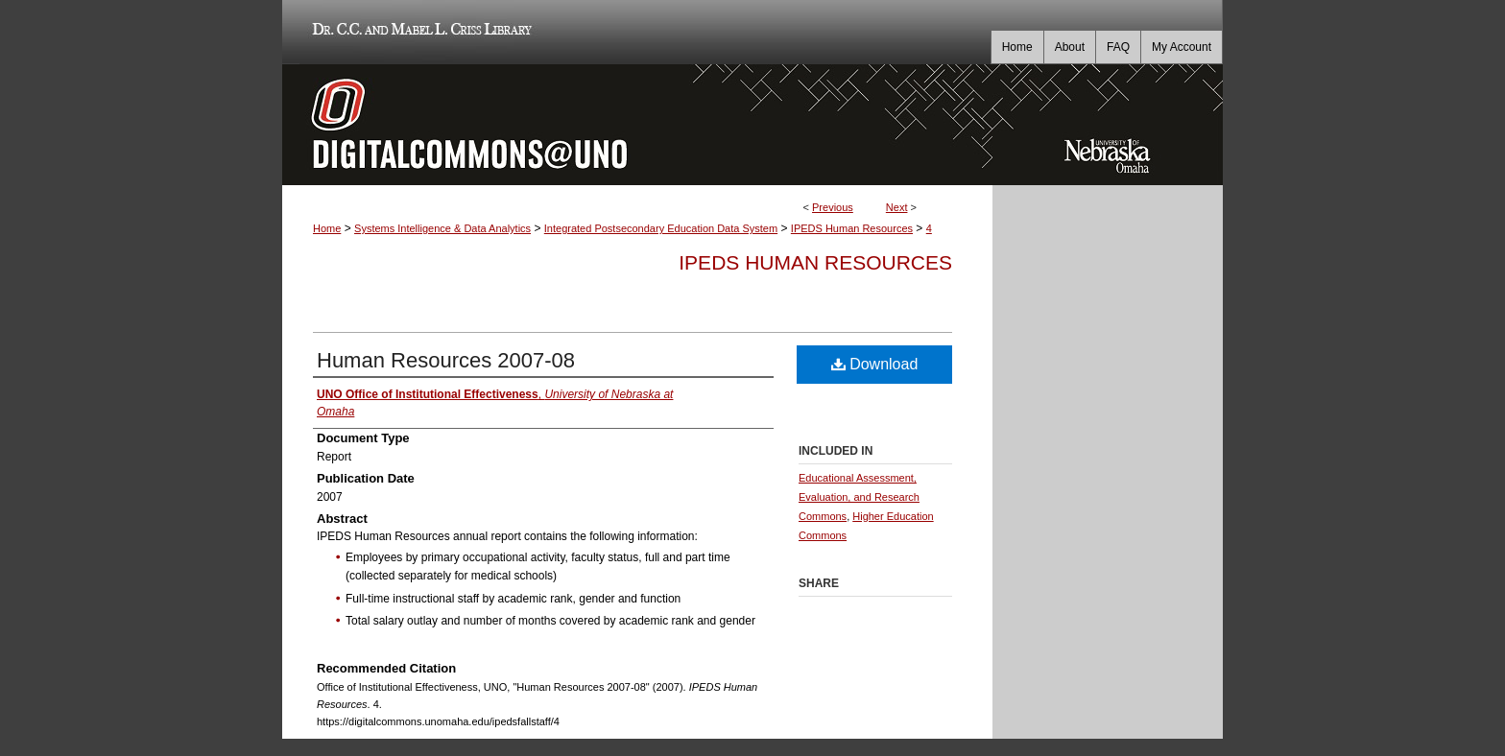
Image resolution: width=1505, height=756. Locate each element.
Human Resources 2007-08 (446, 360)
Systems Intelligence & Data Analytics (442, 228)
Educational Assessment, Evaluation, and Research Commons (859, 497)
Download (875, 364)
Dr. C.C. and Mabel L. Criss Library (419, 32)
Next (897, 207)
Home (327, 228)
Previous (832, 207)
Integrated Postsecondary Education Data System (660, 228)
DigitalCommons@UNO (637, 124)
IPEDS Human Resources (852, 228)
